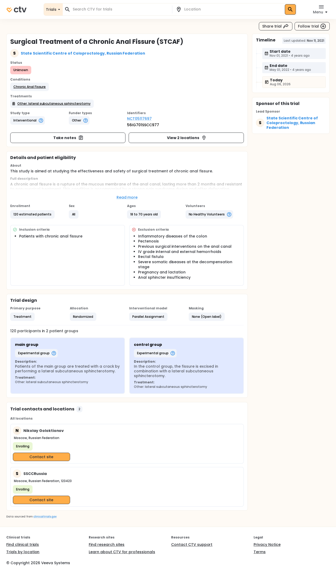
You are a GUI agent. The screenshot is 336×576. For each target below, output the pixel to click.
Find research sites (106, 544)
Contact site (41, 456)
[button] (29, 87)
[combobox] (120, 9)
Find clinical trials (22, 544)
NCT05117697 (139, 118)
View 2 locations (187, 137)
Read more (127, 197)
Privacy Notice (267, 544)
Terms (260, 551)
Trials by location (22, 551)
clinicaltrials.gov (44, 517)
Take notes (68, 137)
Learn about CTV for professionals (122, 551)
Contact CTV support (191, 544)
